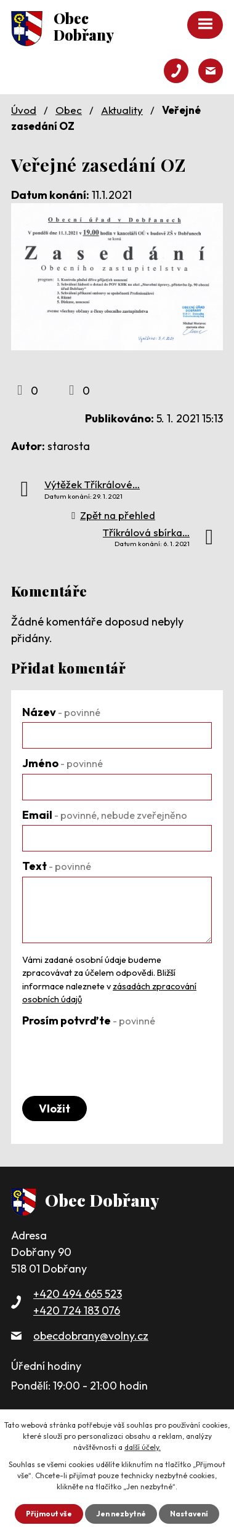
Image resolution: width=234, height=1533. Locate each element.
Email (104, 815)
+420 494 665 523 (77, 1294)
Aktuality (122, 109)
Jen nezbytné (121, 1513)
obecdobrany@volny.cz (90, 1336)
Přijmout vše (49, 1513)
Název (61, 712)
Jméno (62, 763)
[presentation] (115, 1055)
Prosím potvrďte (88, 1020)
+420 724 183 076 (76, 1310)
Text (56, 866)
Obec (68, 109)
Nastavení (189, 1513)
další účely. (142, 1447)
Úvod (23, 109)
